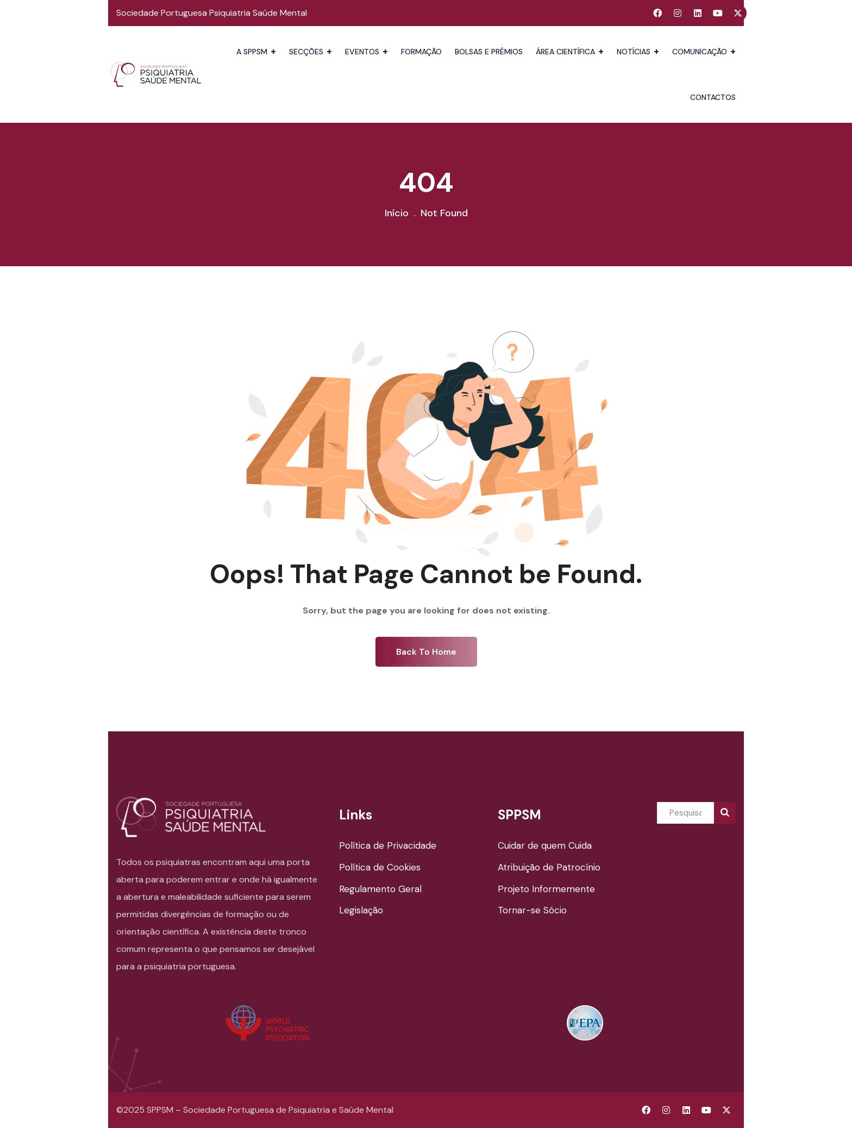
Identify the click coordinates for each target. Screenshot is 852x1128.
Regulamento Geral (380, 889)
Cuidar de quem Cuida (545, 845)
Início (397, 213)
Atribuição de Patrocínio (549, 867)
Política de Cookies (380, 867)
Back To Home (426, 651)
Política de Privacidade (387, 845)
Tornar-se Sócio (532, 910)
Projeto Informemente (546, 889)
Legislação (361, 910)
